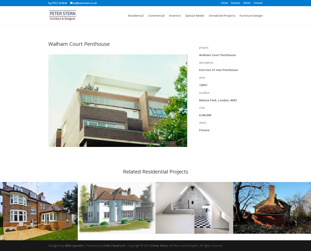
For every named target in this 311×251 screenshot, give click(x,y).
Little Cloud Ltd (114, 245)
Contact (258, 3)
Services (235, 3)
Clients (247, 3)
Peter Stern (159, 245)
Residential (136, 15)
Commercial (156, 15)
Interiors (175, 15)
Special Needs (194, 15)
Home (224, 3)
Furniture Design (251, 15)
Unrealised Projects (222, 15)
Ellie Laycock (74, 245)
